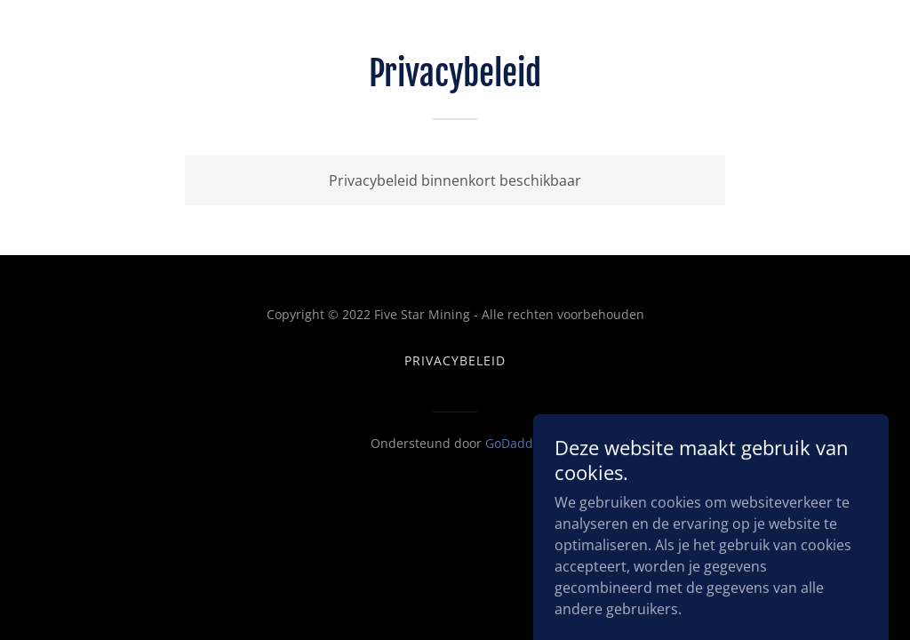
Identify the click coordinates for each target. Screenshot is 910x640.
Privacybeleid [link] (455, 360)
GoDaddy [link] (512, 443)
